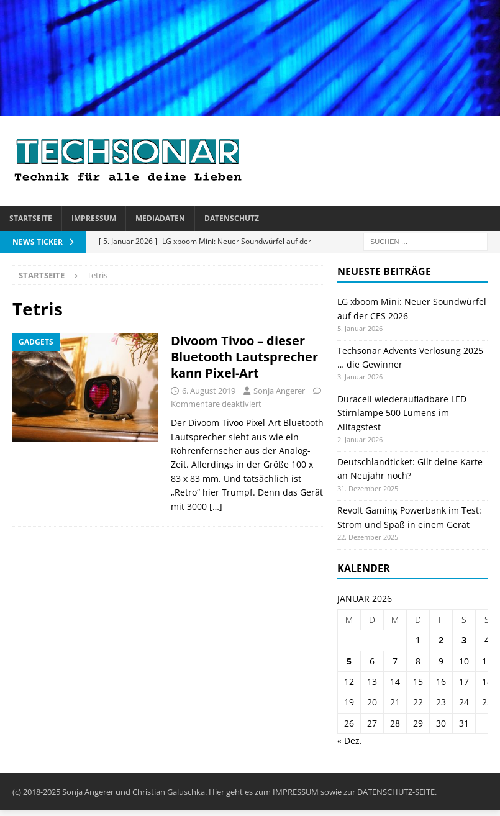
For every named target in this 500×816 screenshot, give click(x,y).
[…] (215, 506)
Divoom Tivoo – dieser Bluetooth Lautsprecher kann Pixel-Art (244, 356)
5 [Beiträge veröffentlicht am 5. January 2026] (349, 661)
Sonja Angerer (279, 390)
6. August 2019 (208, 390)
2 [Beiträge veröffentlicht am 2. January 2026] (441, 640)
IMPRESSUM (296, 791)
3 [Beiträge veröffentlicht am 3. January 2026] (463, 640)
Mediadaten (160, 218)
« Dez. (349, 740)
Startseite (30, 218)
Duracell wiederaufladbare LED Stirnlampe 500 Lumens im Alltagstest (401, 413)
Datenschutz (231, 218)
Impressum (93, 218)
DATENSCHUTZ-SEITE (396, 791)
